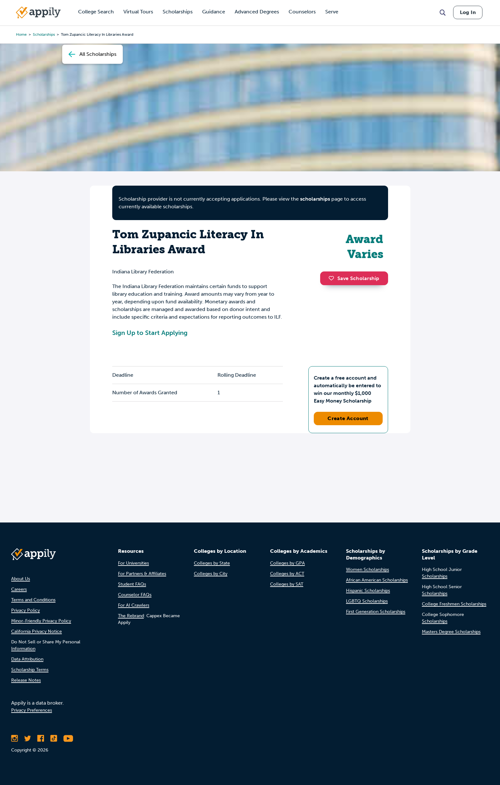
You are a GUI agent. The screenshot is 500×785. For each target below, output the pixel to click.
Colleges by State (212, 563)
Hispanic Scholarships (368, 590)
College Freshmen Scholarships (454, 604)
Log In (468, 12)
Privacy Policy (25, 610)
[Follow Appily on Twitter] (27, 738)
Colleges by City (210, 573)
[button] (333, 278)
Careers (19, 589)
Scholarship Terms (29, 669)
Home (21, 34)
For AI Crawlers (133, 605)
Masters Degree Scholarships (451, 631)
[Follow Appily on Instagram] (14, 738)
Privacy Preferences (31, 710)
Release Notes (26, 680)
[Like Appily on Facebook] (40, 738)
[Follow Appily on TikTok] (53, 738)
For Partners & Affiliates (142, 573)
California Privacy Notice (36, 631)
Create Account (348, 418)
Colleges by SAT (286, 584)
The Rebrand (131, 615)
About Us (20, 578)
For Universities (133, 563)
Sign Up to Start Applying (150, 333)
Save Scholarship (354, 278)
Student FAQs (132, 584)
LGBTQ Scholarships (367, 601)
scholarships (44, 34)
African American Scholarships (377, 580)
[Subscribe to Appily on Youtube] (68, 738)
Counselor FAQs (134, 594)
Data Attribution (27, 659)
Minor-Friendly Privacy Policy (41, 621)
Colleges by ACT (287, 573)
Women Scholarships (367, 569)
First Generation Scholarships (375, 611)
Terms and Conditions (33, 600)
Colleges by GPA (287, 563)
